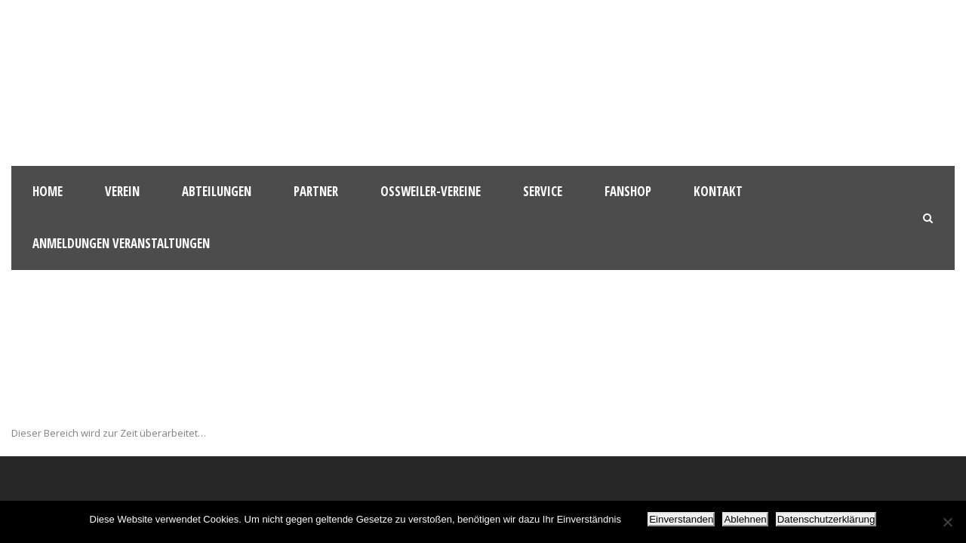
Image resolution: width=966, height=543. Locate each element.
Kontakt (718, 191)
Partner (316, 191)
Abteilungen (216, 191)
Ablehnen (745, 519)
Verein (122, 191)
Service (542, 191)
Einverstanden (681, 519)
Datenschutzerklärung (826, 519)
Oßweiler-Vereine (430, 191)
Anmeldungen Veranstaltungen (121, 243)
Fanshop (628, 191)
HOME (47, 191)
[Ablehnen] (947, 521)
